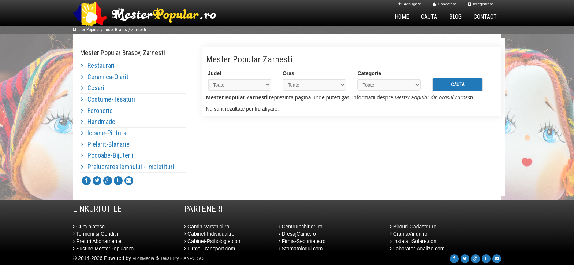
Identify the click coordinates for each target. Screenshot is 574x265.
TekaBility (169, 258)
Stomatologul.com (301, 248)
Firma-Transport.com (209, 248)
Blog (455, 16)
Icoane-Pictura (103, 133)
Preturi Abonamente (97, 241)
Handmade (98, 121)
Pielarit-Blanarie (105, 144)
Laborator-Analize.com (417, 248)
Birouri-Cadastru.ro (413, 226)
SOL (201, 258)
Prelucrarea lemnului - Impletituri (127, 166)
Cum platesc (89, 226)
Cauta (429, 16)
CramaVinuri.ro (409, 234)
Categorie (369, 73)
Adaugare (409, 4)
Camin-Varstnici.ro (206, 226)
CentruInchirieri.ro (301, 226)
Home (402, 16)
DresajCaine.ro (297, 234)
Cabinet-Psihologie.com (213, 241)
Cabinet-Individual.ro (209, 234)
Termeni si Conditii (95, 234)
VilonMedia (143, 258)
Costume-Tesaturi (108, 99)
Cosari (92, 88)
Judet (214, 73)
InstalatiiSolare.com (414, 241)
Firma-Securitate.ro (302, 241)
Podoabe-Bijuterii (107, 155)
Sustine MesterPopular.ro (103, 248)
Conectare (444, 4)
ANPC (189, 258)
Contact (485, 16)
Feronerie (97, 110)
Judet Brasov (115, 29)
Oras (288, 73)
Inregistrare (480, 4)
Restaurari (98, 65)
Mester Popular (86, 29)
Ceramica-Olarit (104, 77)
